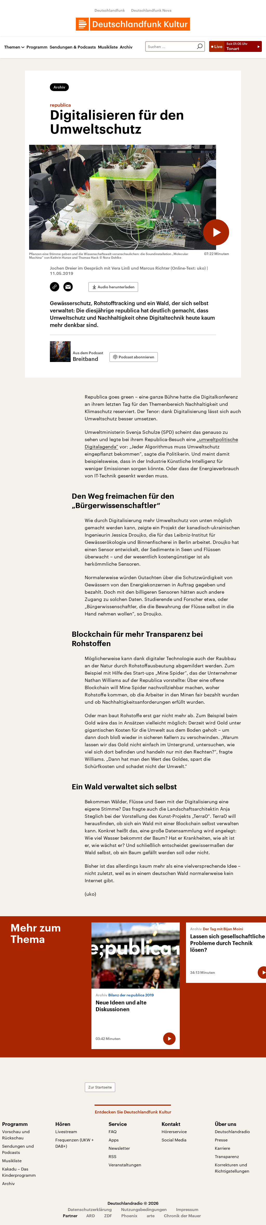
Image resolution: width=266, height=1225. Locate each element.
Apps (114, 1139)
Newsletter (119, 1148)
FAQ (113, 1131)
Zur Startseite (100, 1087)
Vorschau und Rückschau (16, 1134)
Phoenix (129, 1215)
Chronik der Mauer (182, 1215)
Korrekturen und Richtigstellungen (232, 1167)
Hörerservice (174, 1131)
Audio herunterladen (116, 287)
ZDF (108, 1215)
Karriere (222, 1148)
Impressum (187, 1209)
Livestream (66, 1131)
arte (151, 1215)
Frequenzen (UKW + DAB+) (74, 1142)
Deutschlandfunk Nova (151, 10)
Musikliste (108, 47)
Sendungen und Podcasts (18, 1149)
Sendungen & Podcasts (73, 47)
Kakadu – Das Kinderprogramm (19, 1172)
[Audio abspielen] (216, 232)
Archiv (126, 47)
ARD (90, 1215)
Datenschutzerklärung (90, 1209)
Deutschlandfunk (110, 10)
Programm (37, 47)
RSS (112, 1156)
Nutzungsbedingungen (144, 1209)
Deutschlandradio (232, 1131)
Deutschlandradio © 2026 (133, 1203)
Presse (221, 1139)
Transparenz (227, 1156)
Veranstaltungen (125, 1164)
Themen (12, 47)
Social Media (174, 1139)
